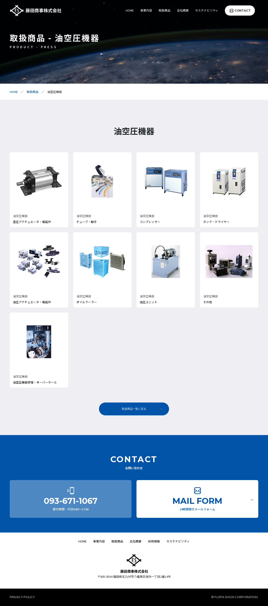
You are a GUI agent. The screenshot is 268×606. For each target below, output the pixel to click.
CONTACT (243, 10)
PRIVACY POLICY (22, 597)
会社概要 (183, 10)
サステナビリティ (206, 10)
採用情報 (154, 541)
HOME (130, 10)
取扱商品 (164, 10)
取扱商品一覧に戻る (134, 408)
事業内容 (146, 10)
